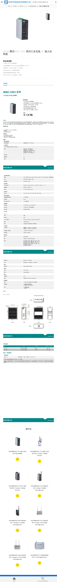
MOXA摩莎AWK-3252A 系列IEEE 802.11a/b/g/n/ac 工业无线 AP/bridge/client (17, 522)
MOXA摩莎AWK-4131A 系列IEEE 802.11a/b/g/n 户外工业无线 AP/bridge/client (39, 522)
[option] (22, 29)
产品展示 (15, 6)
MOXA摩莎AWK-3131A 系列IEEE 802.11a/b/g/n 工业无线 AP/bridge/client (39, 488)
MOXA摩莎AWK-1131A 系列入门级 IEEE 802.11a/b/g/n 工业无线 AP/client (39, 453)
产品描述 (5, 83)
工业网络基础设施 (32, 6)
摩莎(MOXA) (23, 6)
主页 (9, 6)
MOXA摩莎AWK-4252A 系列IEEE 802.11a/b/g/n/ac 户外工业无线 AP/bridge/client (17, 557)
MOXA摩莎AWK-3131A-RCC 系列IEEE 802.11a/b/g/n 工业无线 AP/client (17, 488)
